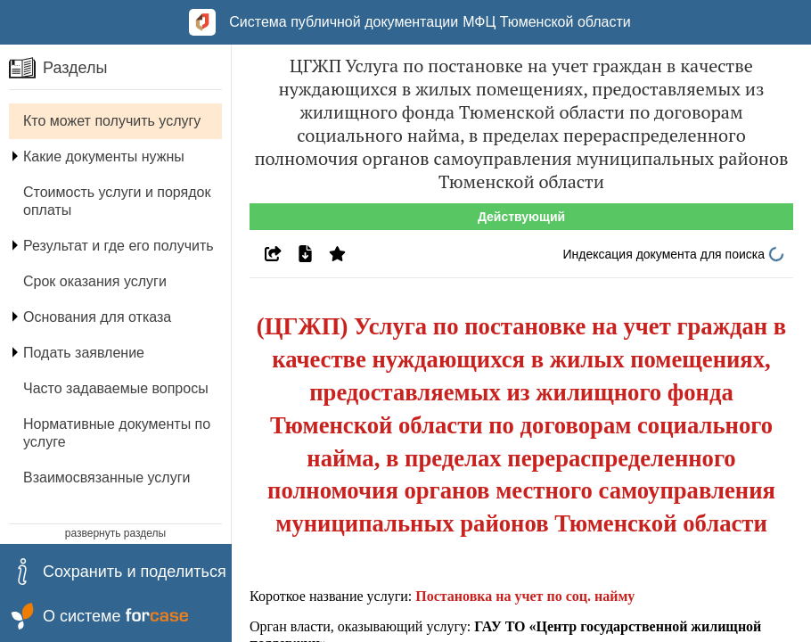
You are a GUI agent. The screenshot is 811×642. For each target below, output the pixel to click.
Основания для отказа (97, 317)
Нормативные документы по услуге (116, 432)
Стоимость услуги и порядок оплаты (116, 201)
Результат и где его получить (118, 245)
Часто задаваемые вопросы (116, 388)
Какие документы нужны (103, 156)
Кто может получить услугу (112, 120)
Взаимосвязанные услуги (106, 477)
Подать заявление (83, 352)
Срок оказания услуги (95, 281)
